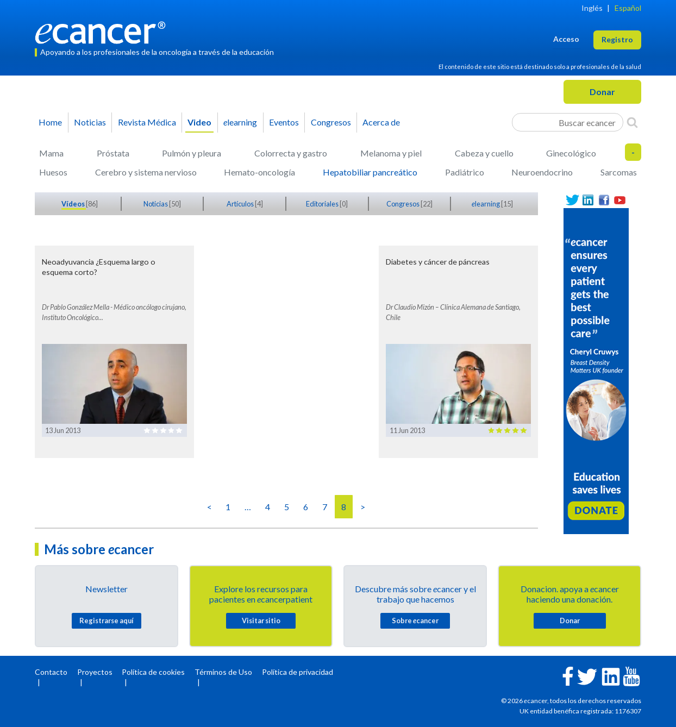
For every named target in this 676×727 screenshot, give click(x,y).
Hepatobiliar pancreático (370, 172)
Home (50, 122)
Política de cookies (153, 671)
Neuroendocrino (542, 172)
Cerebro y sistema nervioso (146, 172)
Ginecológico (571, 153)
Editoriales (323, 203)
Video (199, 122)
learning (240, 122)
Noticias (90, 122)
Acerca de (381, 122)
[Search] (632, 122)
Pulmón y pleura (191, 153)
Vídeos (73, 203)
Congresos (331, 122)
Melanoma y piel (391, 153)
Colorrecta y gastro (290, 153)
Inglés (592, 7)
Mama (51, 153)
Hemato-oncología (259, 172)
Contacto (51, 671)
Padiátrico (464, 172)
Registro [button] (617, 39)
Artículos (241, 203)
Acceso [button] (566, 38)
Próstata (113, 153)
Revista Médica (147, 122)
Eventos (284, 122)
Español (628, 7)
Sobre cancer (415, 620)
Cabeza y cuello (484, 153)
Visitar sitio (261, 620)
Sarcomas (618, 172)
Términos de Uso (223, 671)
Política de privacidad (297, 671)
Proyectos (94, 671)
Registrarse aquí (106, 620)
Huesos (53, 172)
